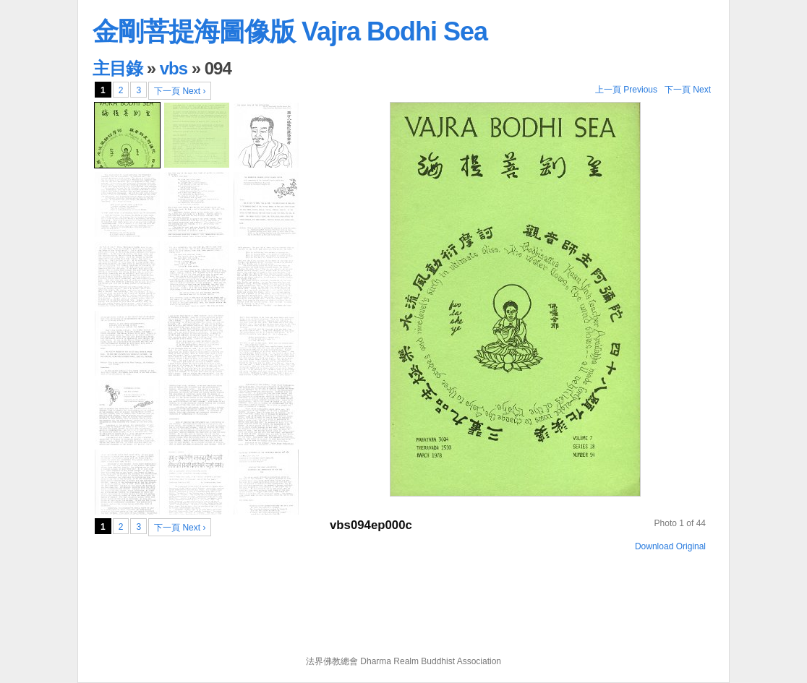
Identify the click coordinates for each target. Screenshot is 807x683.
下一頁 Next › (179, 91)
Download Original (670, 546)
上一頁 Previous (626, 90)
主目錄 (117, 68)
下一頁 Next (688, 90)
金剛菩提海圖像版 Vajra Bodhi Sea (290, 31)
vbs (173, 68)
